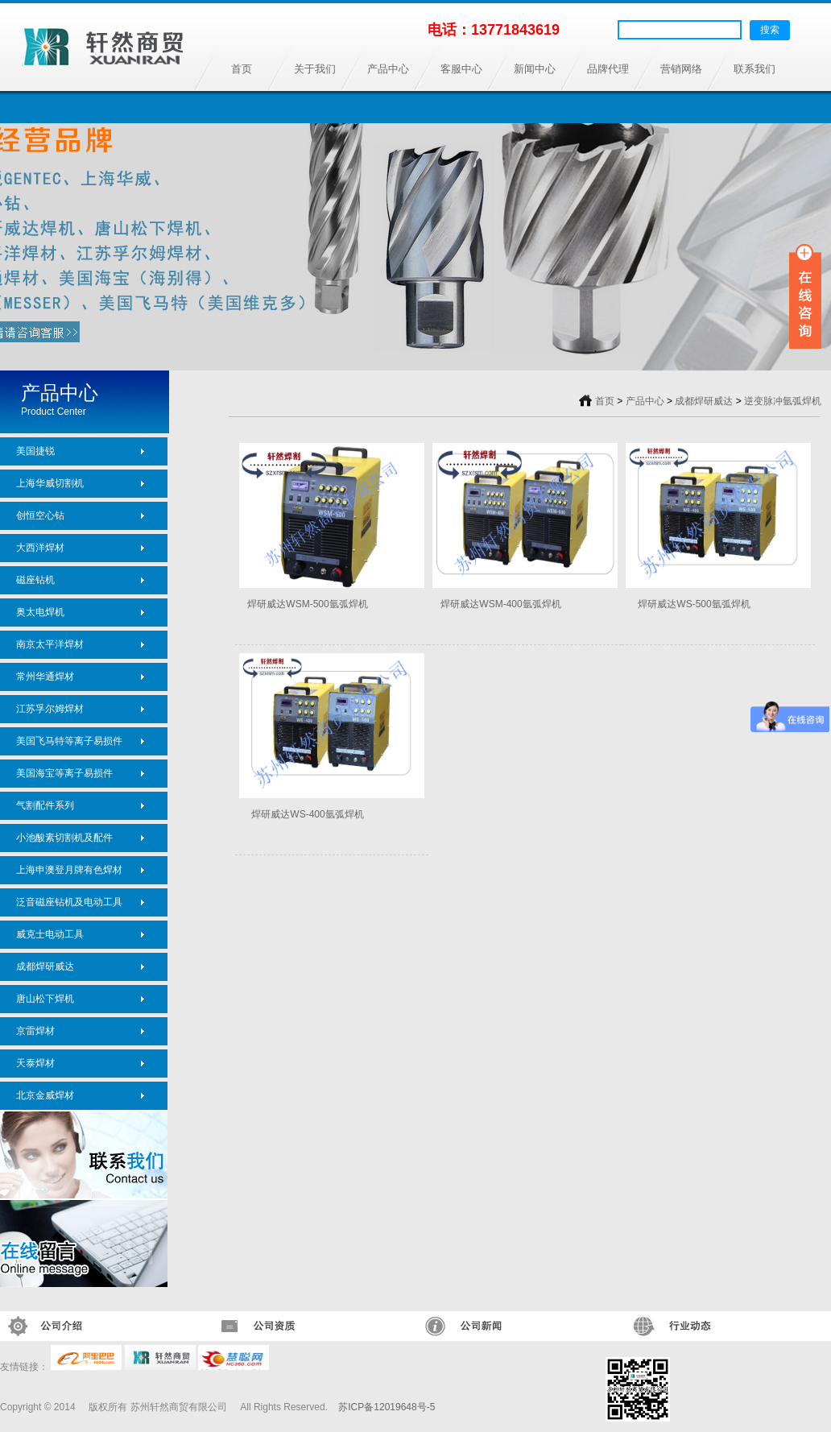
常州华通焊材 (45, 676)
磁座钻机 (35, 580)
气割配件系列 (45, 805)
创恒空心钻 (40, 515)
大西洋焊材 (40, 547)
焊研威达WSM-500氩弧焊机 (307, 604)
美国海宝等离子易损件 (64, 773)
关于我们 (315, 69)
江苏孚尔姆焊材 (50, 708)
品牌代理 (608, 69)
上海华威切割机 (50, 483)
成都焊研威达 (45, 966)
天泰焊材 (35, 1063)
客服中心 (461, 69)
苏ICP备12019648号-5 (386, 1407)
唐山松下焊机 (45, 998)
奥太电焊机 (40, 612)
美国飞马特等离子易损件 (69, 741)
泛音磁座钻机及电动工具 (69, 902)
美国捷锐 (35, 451)
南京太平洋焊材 (50, 644)
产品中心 (388, 69)
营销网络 (681, 69)
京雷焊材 (35, 1031)
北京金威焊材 (45, 1095)
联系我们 (754, 69)
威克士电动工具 (50, 934)
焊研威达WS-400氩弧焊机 (307, 814)
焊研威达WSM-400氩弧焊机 (500, 604)
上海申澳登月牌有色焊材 (69, 869)
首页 (241, 69)
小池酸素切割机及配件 (64, 837)
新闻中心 (535, 69)
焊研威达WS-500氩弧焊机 (694, 604)
